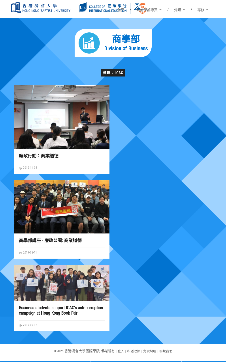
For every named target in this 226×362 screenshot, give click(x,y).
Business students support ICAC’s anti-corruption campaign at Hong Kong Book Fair (61, 311)
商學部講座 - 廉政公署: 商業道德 (50, 241)
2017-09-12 (29, 326)
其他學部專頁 (147, 10)
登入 (119, 352)
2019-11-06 (29, 168)
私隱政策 (133, 352)
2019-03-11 (29, 253)
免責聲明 (150, 352)
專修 (200, 10)
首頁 (120, 10)
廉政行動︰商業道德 (38, 156)
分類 (177, 10)
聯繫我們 (167, 352)
